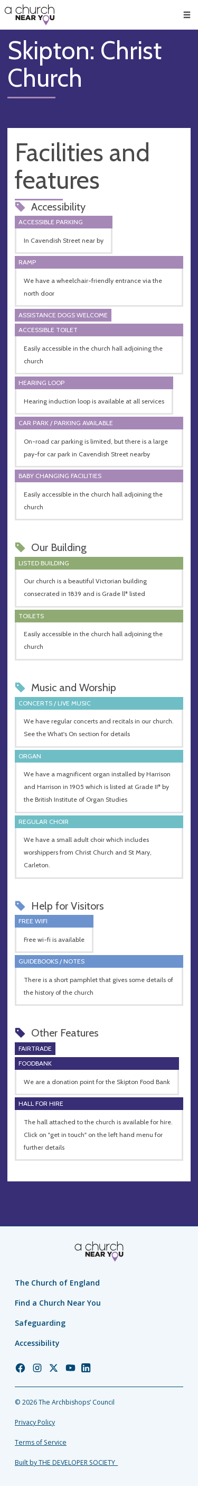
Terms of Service (41, 1442)
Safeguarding (40, 1323)
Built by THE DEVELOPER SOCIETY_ (66, 1462)
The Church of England (57, 1283)
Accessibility (37, 1343)
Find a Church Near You (58, 1303)
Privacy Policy (35, 1422)
